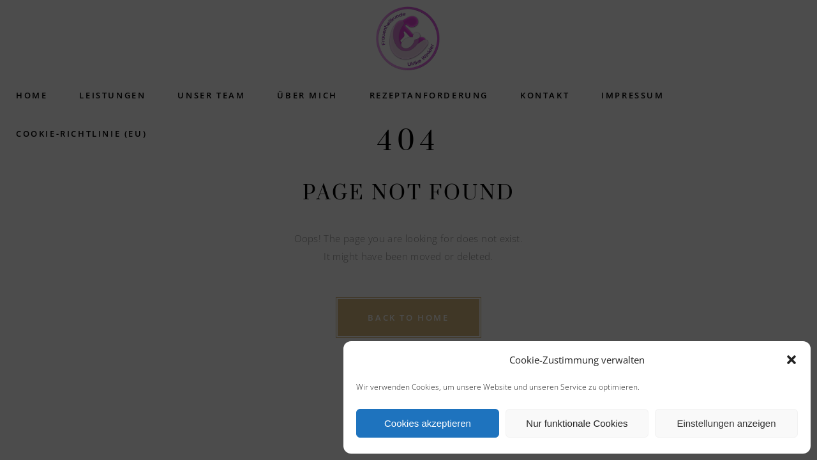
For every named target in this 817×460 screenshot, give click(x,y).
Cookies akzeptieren (427, 423)
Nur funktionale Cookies (576, 423)
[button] (791, 359)
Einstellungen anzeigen (726, 423)
